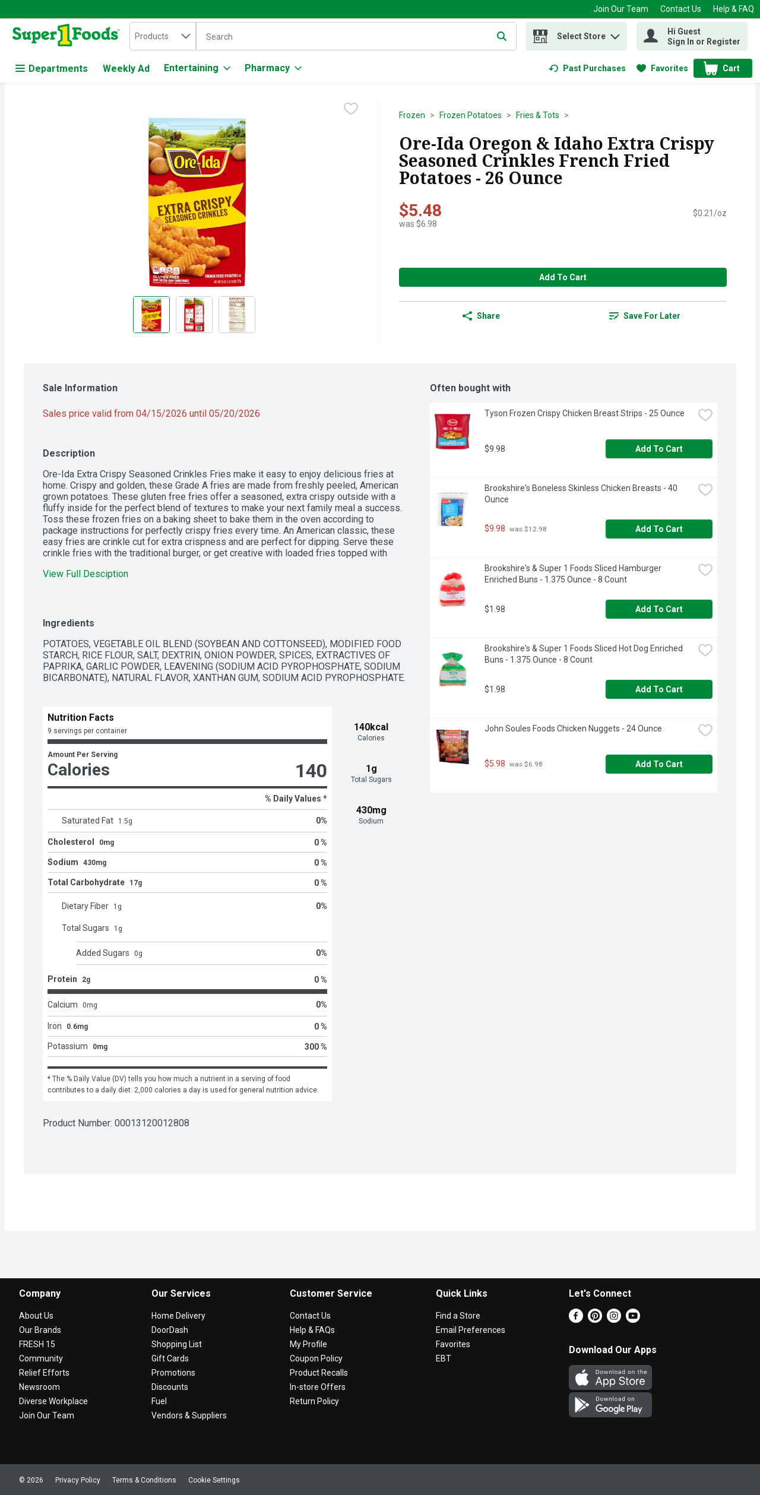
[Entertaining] (197, 68)
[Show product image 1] (151, 314)
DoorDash (169, 1330)
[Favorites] (662, 68)
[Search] (356, 37)
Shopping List (176, 1344)
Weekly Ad (126, 68)
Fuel (159, 1401)
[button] (615, 33)
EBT (443, 1358)
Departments (51, 68)
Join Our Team (620, 9)
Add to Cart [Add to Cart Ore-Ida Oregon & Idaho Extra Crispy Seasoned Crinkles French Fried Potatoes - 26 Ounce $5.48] (563, 277)
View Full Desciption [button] (85, 573)
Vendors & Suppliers (189, 1415)
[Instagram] (614, 1319)
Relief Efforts (44, 1372)
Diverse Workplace (53, 1401)
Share (481, 316)
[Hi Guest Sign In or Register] (692, 36)
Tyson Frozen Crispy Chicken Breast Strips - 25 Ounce (584, 413)
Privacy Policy (77, 1480)
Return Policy (314, 1401)
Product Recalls (319, 1372)
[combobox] (162, 36)
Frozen (412, 115)
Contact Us (680, 9)
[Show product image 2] (194, 314)
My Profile (308, 1344)
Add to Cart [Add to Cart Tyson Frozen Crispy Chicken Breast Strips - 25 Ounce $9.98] (659, 449)
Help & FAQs (312, 1330)
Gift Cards (170, 1358)
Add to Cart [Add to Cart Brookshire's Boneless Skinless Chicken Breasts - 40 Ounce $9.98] (659, 529)
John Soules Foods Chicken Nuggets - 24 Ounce (573, 728)
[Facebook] (576, 1319)
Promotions (173, 1372)
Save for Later (644, 316)
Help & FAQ (733, 9)
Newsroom (39, 1387)
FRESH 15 (37, 1344)
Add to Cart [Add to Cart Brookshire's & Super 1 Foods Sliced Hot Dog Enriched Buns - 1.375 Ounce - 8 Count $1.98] (659, 689)
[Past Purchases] (587, 68)
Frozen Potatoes (470, 115)
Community (41, 1358)
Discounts (169, 1387)
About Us (36, 1315)
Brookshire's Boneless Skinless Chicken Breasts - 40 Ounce (581, 493)
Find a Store (458, 1315)
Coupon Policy (316, 1358)
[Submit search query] (501, 36)
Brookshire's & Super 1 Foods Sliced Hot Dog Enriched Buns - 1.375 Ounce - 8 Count (584, 654)
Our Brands (40, 1330)
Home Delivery (178, 1315)
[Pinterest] (595, 1319)
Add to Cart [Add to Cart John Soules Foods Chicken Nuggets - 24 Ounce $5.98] (659, 764)
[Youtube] (633, 1319)
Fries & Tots (537, 115)
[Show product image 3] (236, 314)
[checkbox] (350, 110)
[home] (68, 36)
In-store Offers (318, 1387)
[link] (587, 68)
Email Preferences (470, 1330)
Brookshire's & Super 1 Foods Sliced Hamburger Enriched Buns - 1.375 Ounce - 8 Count (573, 573)
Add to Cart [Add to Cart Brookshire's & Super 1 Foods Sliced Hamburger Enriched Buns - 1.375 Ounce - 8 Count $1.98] (659, 609)
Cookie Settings (214, 1480)
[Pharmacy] (273, 68)
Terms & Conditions (144, 1480)
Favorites (453, 1344)
